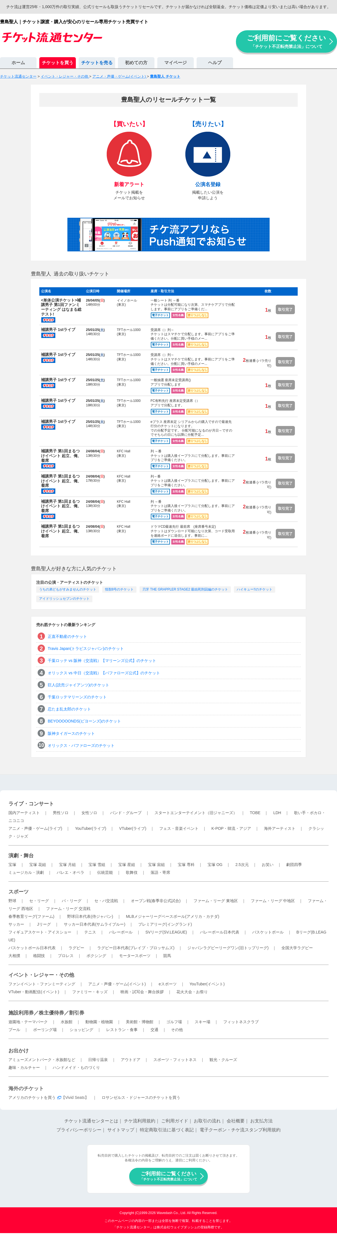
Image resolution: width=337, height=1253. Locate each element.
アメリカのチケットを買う (32, 1097)
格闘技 (39, 955)
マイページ (175, 62)
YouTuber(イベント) (207, 984)
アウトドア (130, 1059)
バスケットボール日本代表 (32, 948)
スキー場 (202, 1022)
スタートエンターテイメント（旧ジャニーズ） (195, 812)
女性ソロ (89, 812)
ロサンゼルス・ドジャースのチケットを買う (141, 1097)
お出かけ (18, 1050)
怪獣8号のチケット (119, 589)
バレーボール (121, 932)
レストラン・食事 (122, 1029)
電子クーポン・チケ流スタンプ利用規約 (240, 1129)
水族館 (66, 1022)
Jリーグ (44, 924)
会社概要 (236, 1120)
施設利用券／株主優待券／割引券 (46, 1013)
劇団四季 (294, 864)
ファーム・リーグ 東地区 (215, 900)
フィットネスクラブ (241, 1022)
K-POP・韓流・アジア (231, 828)
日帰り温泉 (98, 1059)
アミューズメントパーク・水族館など (41, 1059)
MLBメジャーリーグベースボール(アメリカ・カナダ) (172, 916)
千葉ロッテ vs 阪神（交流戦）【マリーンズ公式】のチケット (102, 660)
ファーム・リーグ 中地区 (273, 900)
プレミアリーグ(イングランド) (165, 924)
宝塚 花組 (37, 864)
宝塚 (12, 864)
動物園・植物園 (99, 1022)
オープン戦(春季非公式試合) (156, 900)
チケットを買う (57, 62)
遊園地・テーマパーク (28, 1022)
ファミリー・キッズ (90, 992)
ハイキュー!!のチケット (254, 589)
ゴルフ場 (174, 1022)
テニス (90, 932)
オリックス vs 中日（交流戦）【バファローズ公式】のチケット (104, 673)
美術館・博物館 (139, 1022)
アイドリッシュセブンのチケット (64, 599)
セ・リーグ (39, 900)
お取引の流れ (207, 1120)
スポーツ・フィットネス (175, 1059)
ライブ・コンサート (31, 804)
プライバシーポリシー (78, 1129)
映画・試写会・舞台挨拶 (142, 992)
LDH (277, 812)
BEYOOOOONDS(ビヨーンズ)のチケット (84, 721)
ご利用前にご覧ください (286, 41)
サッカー (16, 924)
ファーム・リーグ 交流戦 (68, 908)
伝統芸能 (105, 872)
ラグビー (76, 948)
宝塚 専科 (186, 864)
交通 (154, 1029)
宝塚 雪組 (96, 864)
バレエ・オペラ (70, 872)
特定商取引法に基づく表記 (167, 1129)
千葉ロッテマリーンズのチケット (77, 697)
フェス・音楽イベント (179, 828)
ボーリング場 (45, 1029)
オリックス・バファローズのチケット (81, 745)
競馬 (167, 955)
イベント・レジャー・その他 (41, 975)
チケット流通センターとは (91, 1120)
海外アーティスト (279, 828)
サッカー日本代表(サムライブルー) (94, 924)
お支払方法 (261, 1120)
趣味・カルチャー (24, 1067)
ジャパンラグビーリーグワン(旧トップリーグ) (227, 948)
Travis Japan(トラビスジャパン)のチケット (86, 648)
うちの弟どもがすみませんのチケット (67, 589)
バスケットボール (268, 932)
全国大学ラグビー (297, 948)
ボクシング (96, 955)
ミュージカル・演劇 (26, 872)
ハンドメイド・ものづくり (76, 1067)
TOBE (255, 812)
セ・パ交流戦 (106, 900)
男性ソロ (61, 812)
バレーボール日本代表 (219, 932)
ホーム (18, 62)
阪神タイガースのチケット (71, 733)
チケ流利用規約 (139, 1120)
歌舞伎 (132, 872)
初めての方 (136, 62)
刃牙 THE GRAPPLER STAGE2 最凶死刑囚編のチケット (185, 589)
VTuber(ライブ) (132, 828)
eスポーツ (168, 984)
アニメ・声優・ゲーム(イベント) (117, 984)
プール (14, 1029)
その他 (177, 1029)
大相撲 (14, 955)
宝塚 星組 (126, 864)
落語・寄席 (160, 872)
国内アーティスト (24, 812)
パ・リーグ (71, 900)
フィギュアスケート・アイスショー (39, 932)
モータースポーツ (135, 955)
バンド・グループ (126, 812)
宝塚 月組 (67, 864)
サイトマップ (120, 1129)
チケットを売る (97, 62)
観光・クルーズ (223, 1059)
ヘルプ (215, 62)
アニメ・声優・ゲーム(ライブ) (35, 828)
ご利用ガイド (174, 1120)
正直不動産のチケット (67, 636)
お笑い (268, 864)
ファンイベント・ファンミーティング (41, 984)
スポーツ (18, 892)
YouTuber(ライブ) (90, 828)
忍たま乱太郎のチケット (69, 709)
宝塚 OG (215, 864)
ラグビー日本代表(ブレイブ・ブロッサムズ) (135, 948)
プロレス (66, 955)
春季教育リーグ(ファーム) (31, 916)
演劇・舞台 (21, 855)
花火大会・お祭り (192, 992)
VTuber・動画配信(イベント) (33, 992)
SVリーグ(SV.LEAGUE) (166, 932)
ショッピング (81, 1029)
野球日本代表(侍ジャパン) (90, 916)
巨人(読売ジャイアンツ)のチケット (78, 685)
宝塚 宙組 (156, 864)
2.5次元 (242, 864)
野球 (12, 900)
